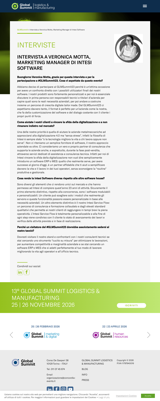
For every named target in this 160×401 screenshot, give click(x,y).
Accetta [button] (148, 396)
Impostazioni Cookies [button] (126, 395)
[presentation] (11, 335)
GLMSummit (22, 29)
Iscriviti (131, 305)
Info (84, 374)
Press (85, 380)
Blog (85, 369)
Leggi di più (103, 397)
